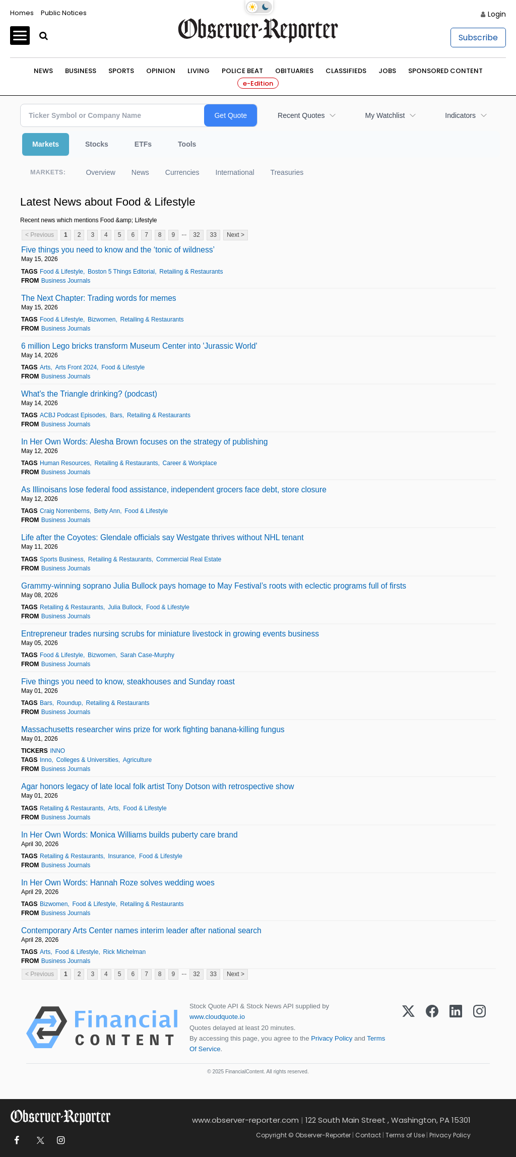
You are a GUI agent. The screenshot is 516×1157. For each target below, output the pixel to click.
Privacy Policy (331, 1038)
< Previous (39, 234)
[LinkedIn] (455, 1027)
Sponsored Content (445, 71)
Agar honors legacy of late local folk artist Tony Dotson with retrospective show (157, 786)
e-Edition (258, 83)
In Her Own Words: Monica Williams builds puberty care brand (129, 834)
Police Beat (242, 71)
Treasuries (287, 172)
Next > (235, 234)
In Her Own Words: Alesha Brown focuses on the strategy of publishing (144, 441)
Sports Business (62, 559)
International (235, 172)
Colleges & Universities (87, 759)
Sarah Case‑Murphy (147, 655)
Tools (187, 144)
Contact (368, 1135)
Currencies (182, 172)
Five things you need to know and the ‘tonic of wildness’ (118, 249)
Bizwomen (101, 319)
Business (80, 71)
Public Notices (64, 13)
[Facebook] (432, 1027)
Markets (45, 144)
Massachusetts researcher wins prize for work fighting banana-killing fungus (153, 729)
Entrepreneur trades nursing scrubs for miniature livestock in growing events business (170, 633)
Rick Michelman (124, 951)
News (43, 71)
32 (196, 234)
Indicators (460, 115)
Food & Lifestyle (61, 271)
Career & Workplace (190, 463)
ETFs (143, 144)
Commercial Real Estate (188, 559)
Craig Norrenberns (65, 511)
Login (497, 14)
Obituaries (294, 71)
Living (198, 71)
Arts (45, 367)
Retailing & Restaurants (191, 271)
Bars (116, 415)
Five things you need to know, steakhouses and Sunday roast (128, 681)
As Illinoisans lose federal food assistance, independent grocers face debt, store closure (174, 489)
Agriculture (137, 759)
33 (213, 234)
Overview (100, 172)
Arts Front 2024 (76, 367)
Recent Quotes (301, 115)
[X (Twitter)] (408, 1027)
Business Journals (65, 280)
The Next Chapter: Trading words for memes (98, 298)
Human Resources (65, 463)
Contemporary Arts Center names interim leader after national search (141, 930)
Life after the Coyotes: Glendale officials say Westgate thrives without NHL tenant (162, 537)
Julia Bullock (125, 607)
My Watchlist (385, 115)
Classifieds (346, 71)
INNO (57, 750)
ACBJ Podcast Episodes (72, 415)
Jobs (387, 71)
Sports (121, 71)
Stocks (96, 144)
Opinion (160, 71)
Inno (45, 759)
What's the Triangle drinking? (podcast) (89, 394)
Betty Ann (107, 511)
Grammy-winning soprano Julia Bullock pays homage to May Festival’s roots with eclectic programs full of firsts (213, 586)
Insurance (121, 856)
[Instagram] (479, 1027)
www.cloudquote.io (217, 1016)
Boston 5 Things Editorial (121, 271)
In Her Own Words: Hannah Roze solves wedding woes (118, 882)
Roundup (69, 702)
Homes (22, 13)
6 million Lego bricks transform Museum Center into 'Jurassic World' (139, 346)
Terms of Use (405, 1135)
